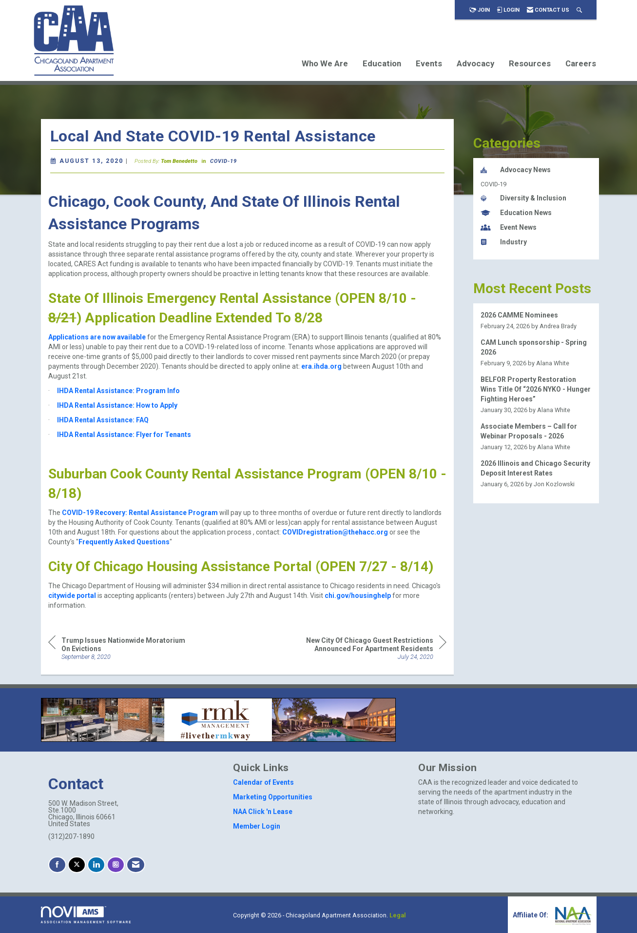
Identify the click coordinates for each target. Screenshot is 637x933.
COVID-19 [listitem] (493, 184)
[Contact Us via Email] (135, 864)
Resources (530, 63)
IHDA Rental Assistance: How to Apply (117, 405)
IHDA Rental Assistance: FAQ (103, 420)
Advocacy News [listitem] (516, 170)
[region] (373, 647)
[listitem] (536, 321)
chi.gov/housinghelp (358, 595)
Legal (397, 915)
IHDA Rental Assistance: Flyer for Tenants (124, 434)
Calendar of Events (263, 782)
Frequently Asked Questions (124, 542)
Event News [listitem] (509, 227)
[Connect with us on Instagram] (116, 864)
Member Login (256, 826)
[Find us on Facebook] (57, 864)
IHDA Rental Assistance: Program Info (118, 391)
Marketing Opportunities (272, 797)
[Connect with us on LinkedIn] (96, 864)
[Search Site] (579, 10)
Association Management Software (86, 914)
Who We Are (325, 63)
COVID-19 (223, 161)
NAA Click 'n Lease (262, 811)
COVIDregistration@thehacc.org (335, 532)
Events (429, 63)
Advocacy (475, 63)
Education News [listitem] (516, 213)
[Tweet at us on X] (77, 864)
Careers (580, 63)
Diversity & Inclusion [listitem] (523, 198)
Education (382, 63)
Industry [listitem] (504, 242)
